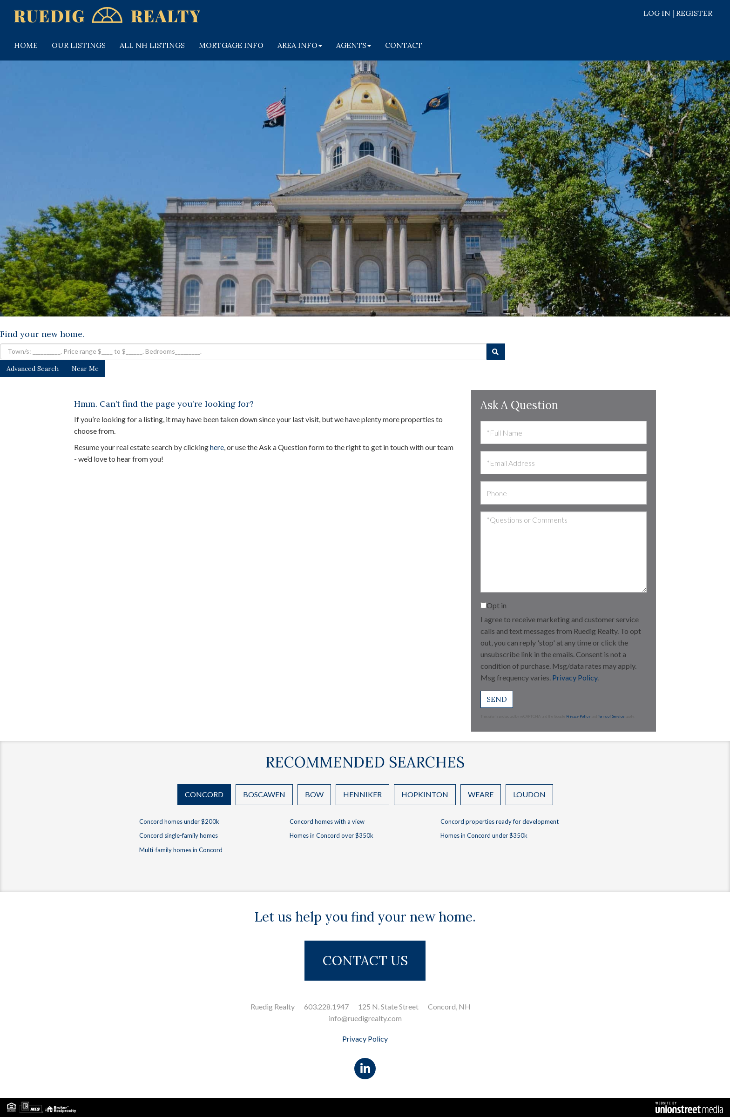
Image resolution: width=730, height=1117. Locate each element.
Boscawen (264, 794)
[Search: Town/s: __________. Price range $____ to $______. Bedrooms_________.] (243, 351)
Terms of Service (611, 716)
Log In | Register (677, 13)
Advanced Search (33, 368)
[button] (496, 351)
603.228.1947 (326, 1006)
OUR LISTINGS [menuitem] (79, 45)
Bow (314, 794)
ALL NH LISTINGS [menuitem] (152, 45)
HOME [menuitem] (26, 45)
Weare (480, 794)
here (217, 447)
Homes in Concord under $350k (483, 835)
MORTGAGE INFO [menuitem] (231, 45)
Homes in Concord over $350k (331, 835)
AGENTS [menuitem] (353, 45)
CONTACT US (365, 960)
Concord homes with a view (327, 821)
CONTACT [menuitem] (403, 45)
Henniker (362, 794)
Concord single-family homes (178, 835)
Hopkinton (424, 794)
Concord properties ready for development (499, 821)
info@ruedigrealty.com (365, 1018)
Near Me (85, 368)
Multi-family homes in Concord (181, 850)
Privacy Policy (574, 677)
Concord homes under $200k (179, 821)
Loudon (529, 794)
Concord (204, 794)
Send (497, 699)
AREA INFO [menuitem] (299, 45)
